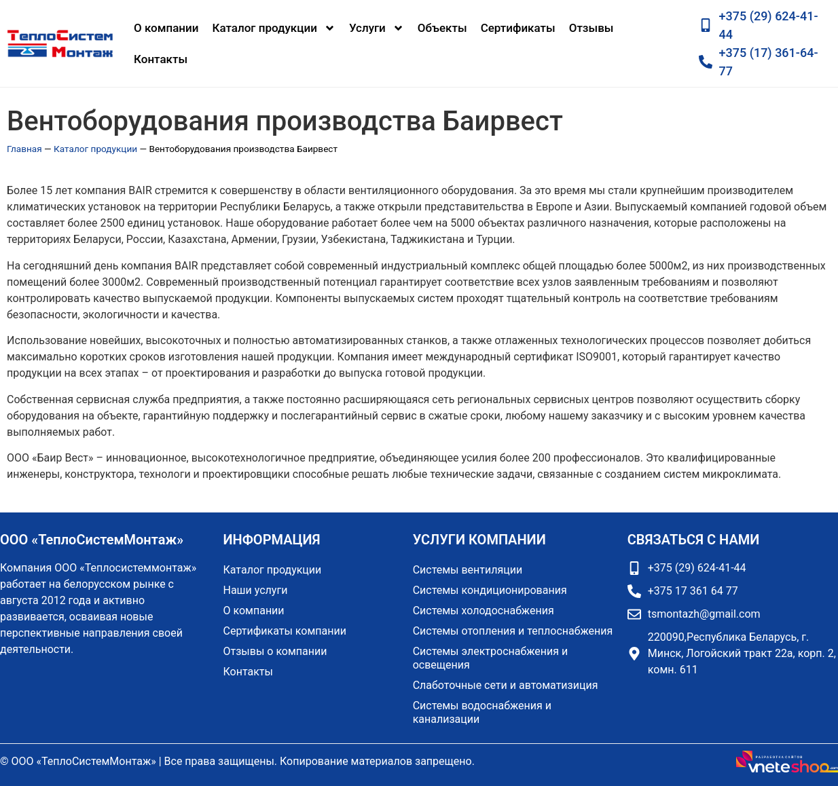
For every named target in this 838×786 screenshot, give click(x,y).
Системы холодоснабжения (483, 610)
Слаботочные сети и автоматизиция (505, 685)
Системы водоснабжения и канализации (482, 712)
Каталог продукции (274, 28)
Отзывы (591, 28)
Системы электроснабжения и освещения (490, 658)
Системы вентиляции (468, 569)
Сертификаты (518, 28)
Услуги (376, 28)
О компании (166, 28)
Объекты (442, 28)
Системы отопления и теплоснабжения (513, 630)
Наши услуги (255, 590)
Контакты (160, 59)
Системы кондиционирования (490, 590)
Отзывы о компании (275, 651)
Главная (24, 148)
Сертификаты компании (284, 630)
